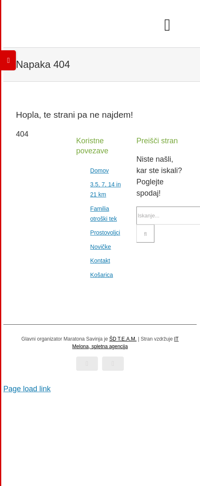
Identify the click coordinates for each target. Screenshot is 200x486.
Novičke (100, 246)
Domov (99, 170)
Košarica (101, 274)
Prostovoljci (105, 232)
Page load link (27, 389)
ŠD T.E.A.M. (122, 339)
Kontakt (100, 260)
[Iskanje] (145, 234)
